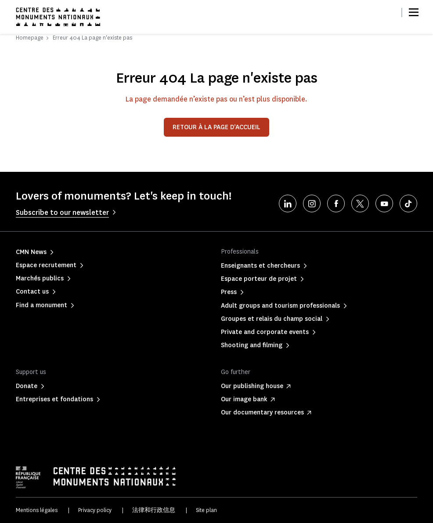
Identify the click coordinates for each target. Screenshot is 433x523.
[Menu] (414, 12)
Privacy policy (95, 510)
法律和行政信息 (153, 510)
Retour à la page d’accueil (216, 127)
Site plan (206, 510)
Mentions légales (37, 510)
